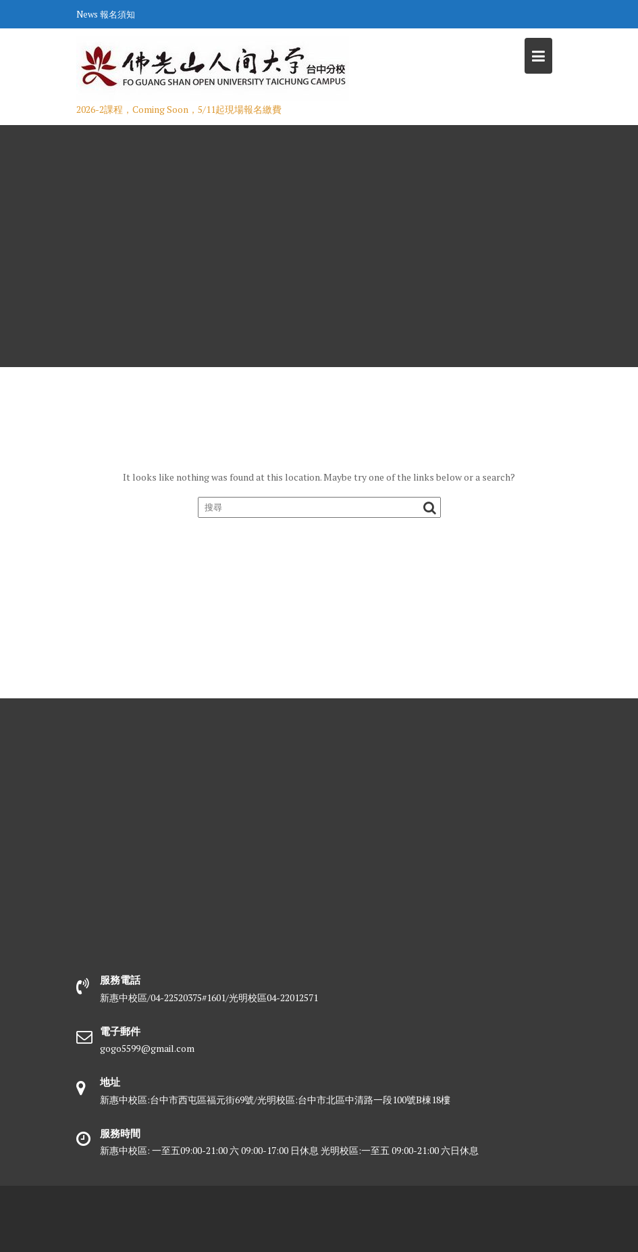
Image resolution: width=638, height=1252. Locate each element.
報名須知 (117, 14)
